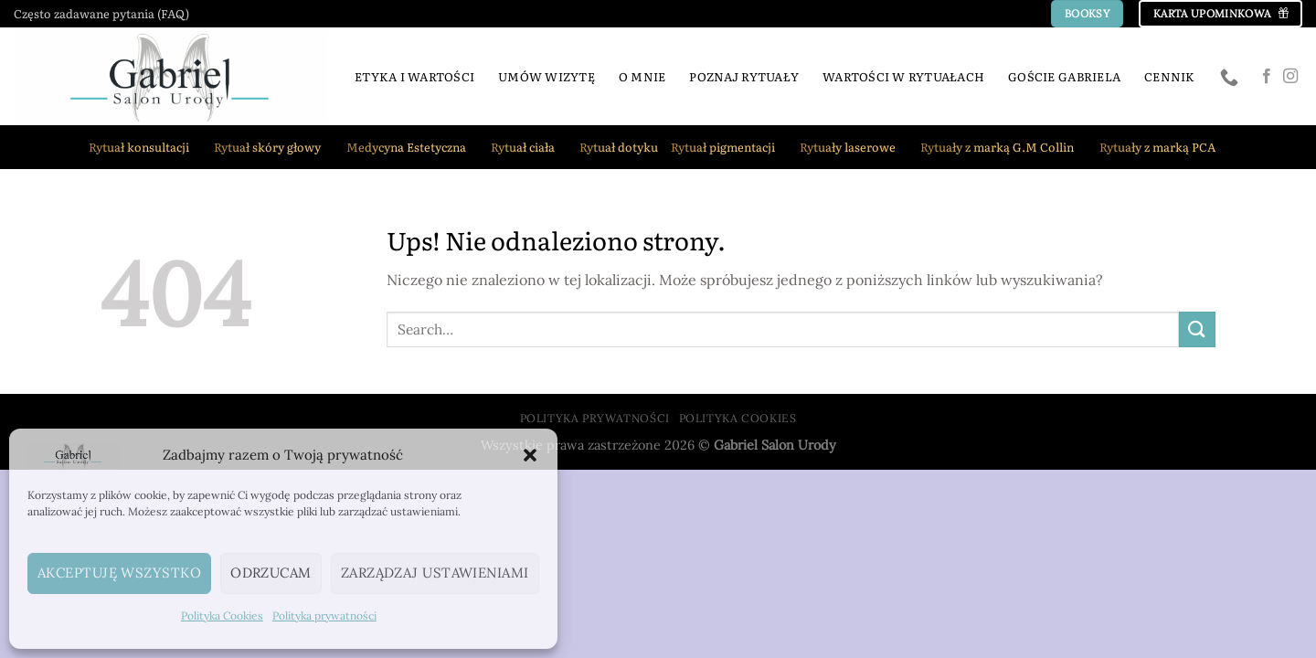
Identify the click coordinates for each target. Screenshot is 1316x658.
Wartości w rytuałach (903, 76)
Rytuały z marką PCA (1163, 147)
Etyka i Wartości (414, 76)
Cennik (1169, 76)
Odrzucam (271, 572)
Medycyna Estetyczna (412, 147)
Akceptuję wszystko (119, 572)
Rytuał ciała (529, 147)
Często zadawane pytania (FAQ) (101, 13)
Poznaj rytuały (744, 76)
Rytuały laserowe (853, 147)
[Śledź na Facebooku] (1266, 77)
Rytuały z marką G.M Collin (1003, 147)
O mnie (642, 76)
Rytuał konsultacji (145, 147)
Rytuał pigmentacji (729, 147)
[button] (530, 455)
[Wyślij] (1197, 329)
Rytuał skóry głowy (273, 147)
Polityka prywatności (324, 615)
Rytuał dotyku (618, 146)
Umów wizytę (546, 76)
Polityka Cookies (222, 615)
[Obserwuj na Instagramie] (1290, 77)
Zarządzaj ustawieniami (435, 572)
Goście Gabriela (1064, 76)
